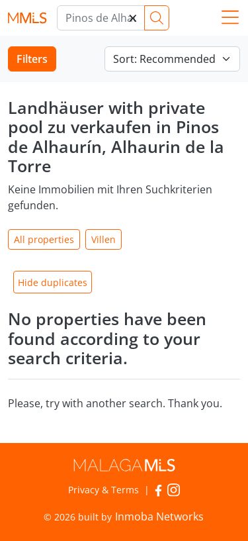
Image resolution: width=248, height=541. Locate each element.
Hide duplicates (52, 282)
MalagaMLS (27, 18)
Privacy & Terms (103, 489)
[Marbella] (101, 17)
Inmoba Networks (159, 516)
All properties (44, 239)
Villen (103, 239)
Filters (32, 59)
